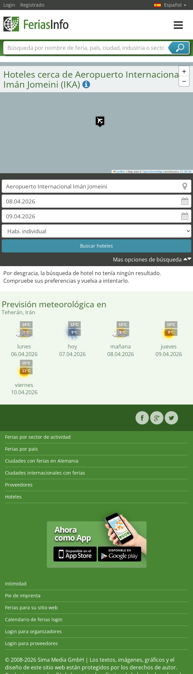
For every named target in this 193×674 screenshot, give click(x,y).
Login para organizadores (33, 631)
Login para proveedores (31, 643)
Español (175, 5)
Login (9, 5)
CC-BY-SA (185, 171)
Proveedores (19, 485)
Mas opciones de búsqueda (147, 259)
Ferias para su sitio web (31, 607)
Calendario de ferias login (33, 619)
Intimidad (16, 583)
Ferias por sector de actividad (38, 437)
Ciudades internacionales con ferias (45, 473)
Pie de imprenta (23, 595)
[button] (97, 117)
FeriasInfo (36, 24)
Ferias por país (21, 449)
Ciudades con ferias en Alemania (41, 461)
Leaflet (119, 171)
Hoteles (13, 496)
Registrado (32, 5)
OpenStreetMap (152, 171)
